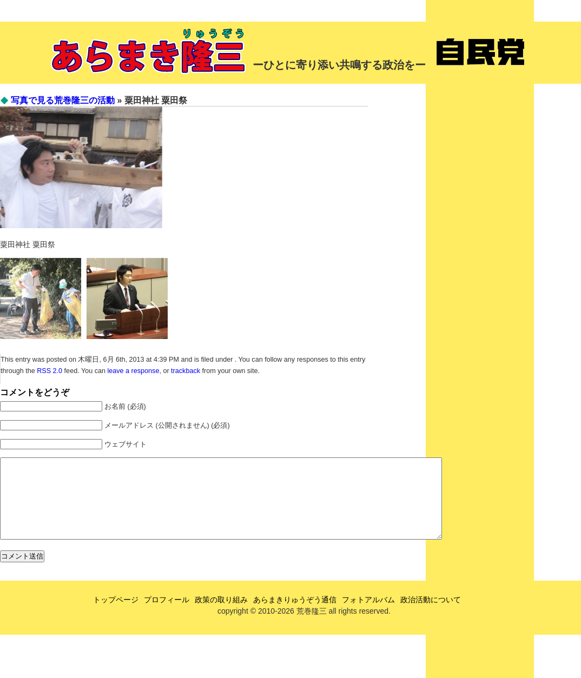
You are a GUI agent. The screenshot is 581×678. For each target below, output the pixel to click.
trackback (185, 371)
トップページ (115, 615)
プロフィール (166, 615)
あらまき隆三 (150, 51)
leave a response (133, 371)
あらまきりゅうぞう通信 (294, 615)
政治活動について (430, 615)
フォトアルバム (368, 615)
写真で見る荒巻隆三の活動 (63, 100)
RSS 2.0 (49, 371)
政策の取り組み (221, 615)
